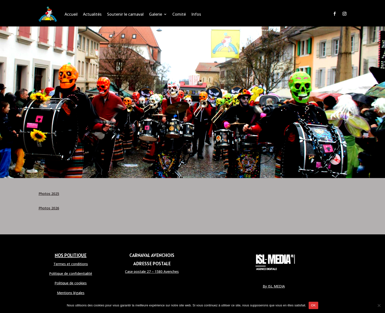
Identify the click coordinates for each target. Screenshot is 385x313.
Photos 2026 (49, 208)
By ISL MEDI (273, 286)
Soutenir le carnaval (125, 14)
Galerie (155, 14)
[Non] (378, 305)
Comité (179, 14)
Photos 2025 (49, 193)
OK (313, 305)
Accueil (71, 14)
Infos (196, 14)
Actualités (92, 14)
